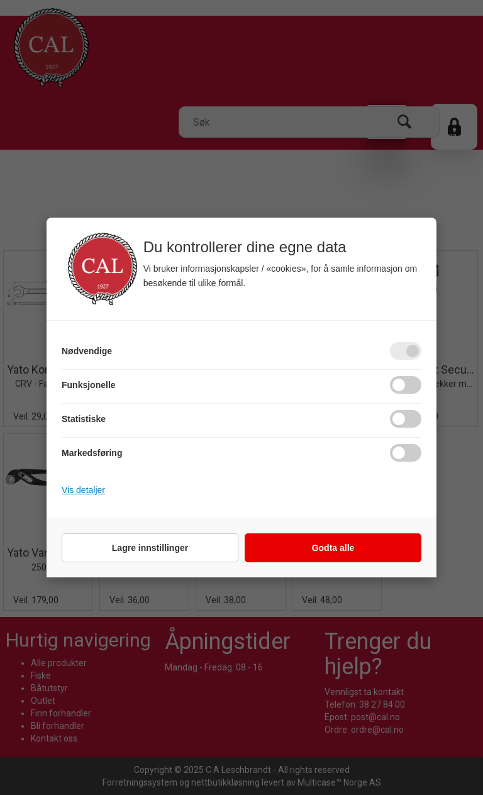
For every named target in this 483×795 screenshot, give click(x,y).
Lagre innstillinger (150, 548)
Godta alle (333, 548)
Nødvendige (87, 351)
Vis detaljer (83, 490)
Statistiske (84, 419)
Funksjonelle (89, 385)
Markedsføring (92, 453)
